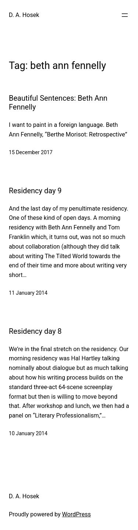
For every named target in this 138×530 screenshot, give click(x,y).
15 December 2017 (31, 152)
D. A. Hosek (24, 14)
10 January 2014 (28, 433)
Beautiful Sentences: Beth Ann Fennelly (58, 102)
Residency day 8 (35, 331)
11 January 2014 (28, 293)
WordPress (76, 514)
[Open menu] (124, 15)
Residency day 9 (35, 190)
